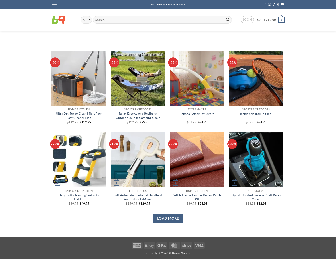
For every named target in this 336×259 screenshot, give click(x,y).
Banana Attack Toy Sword (197, 114)
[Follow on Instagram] (269, 4)
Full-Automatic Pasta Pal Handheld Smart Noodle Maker (138, 197)
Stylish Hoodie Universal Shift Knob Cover (256, 197)
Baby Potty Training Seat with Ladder (79, 197)
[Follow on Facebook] (265, 4)
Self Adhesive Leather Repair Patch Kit (197, 197)
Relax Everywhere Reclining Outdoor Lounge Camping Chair (138, 116)
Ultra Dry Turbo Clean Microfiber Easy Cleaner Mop (79, 116)
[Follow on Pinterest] (278, 4)
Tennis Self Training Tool (256, 114)
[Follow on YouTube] (282, 4)
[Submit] (228, 20)
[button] (54, 4)
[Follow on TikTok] (274, 4)
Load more (168, 218)
